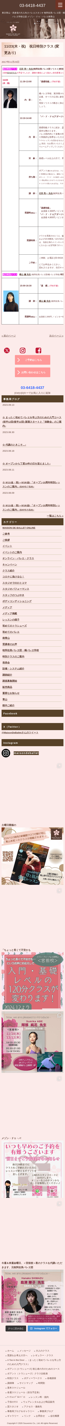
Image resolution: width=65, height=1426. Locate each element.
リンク (27, 1416)
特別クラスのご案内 (13, 656)
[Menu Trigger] (60, 5)
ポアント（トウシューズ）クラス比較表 (27, 1373)
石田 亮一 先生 (26, 69)
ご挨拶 (6, 540)
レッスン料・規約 (40, 1397)
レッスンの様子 (10, 619)
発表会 (6, 662)
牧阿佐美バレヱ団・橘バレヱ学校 (20, 650)
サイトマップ (26, 1383)
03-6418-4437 (32, 5)
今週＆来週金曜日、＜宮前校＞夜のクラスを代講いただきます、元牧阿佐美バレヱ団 (32, 1292)
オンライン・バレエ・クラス (18, 558)
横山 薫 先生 (45, 301)
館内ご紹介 (8, 705)
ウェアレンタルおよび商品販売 (39, 1402)
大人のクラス (42, 1350)
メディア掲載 (9, 613)
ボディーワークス (33, 1378)
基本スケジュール (16, 1387)
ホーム (10, 1350)
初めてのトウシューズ (14, 626)
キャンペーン (9, 564)
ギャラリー (13, 1416)
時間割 (41, 1383)
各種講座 (51, 1378)
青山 (4, 699)
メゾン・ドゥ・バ (32, 1167)
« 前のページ (9, 335)
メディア (7, 607)
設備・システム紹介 (13, 668)
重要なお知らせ (10, 693)
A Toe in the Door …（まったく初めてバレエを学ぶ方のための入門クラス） (34, 1362)
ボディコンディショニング (17, 601)
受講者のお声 (9, 644)
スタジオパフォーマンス (15, 589)
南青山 (6, 638)
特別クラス (13, 1378)
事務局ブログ (46, 1411)
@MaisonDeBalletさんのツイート (20, 732)
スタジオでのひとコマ (14, 583)
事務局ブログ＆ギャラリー (20, 1411)
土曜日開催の (32, 854)
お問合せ (40, 1416)
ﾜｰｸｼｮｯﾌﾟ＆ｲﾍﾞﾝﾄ (16, 1397)
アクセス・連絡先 (33, 1406)
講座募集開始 (9, 681)
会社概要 (54, 1416)
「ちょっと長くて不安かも (32, 979)
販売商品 (7, 687)
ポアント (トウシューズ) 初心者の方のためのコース (33, 1369)
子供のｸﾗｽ (12, 1402)
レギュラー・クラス (43, 1355)
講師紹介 (7, 675)
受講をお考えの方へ (17, 1355)
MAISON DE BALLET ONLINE (18, 527)
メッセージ (25, 1350)
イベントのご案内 (12, 552)
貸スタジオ (13, 1406)
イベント (7, 546)
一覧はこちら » (55, 516)
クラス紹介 (8, 570)
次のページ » (56, 335)
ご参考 (6, 534)
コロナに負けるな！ (13, 576)
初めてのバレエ (10, 632)
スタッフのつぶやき (13, 595)
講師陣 (10, 1383)
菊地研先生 (12, 73)
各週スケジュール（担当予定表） (24, 1392)
